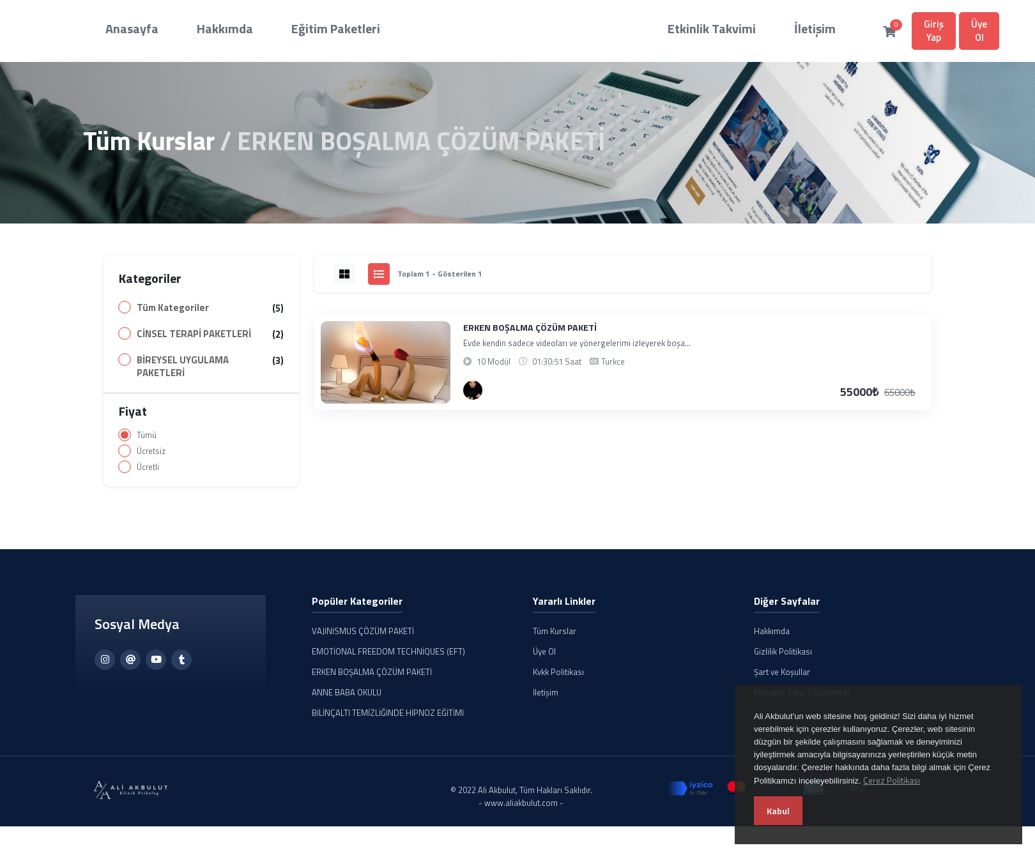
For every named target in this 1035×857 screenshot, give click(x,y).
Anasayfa (128, 29)
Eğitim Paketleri (277, 29)
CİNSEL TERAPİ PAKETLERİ (194, 339)
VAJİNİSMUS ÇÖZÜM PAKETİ (363, 636)
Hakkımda (196, 29)
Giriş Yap (797, 33)
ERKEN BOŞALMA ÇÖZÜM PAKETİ (530, 333)
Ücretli (148, 472)
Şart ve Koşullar (782, 677)
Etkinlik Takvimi (611, 29)
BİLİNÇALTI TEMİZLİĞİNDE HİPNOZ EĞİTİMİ (388, 717)
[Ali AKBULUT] (472, 395)
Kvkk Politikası (558, 677)
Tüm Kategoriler (173, 313)
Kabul (778, 810)
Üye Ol (856, 33)
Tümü (147, 440)
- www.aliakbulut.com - (521, 807)
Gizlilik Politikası (783, 656)
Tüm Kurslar (149, 145)
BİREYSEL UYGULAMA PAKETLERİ (183, 371)
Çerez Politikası (891, 780)
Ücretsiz (151, 456)
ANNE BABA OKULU (346, 697)
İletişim (687, 29)
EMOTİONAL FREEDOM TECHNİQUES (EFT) (388, 656)
